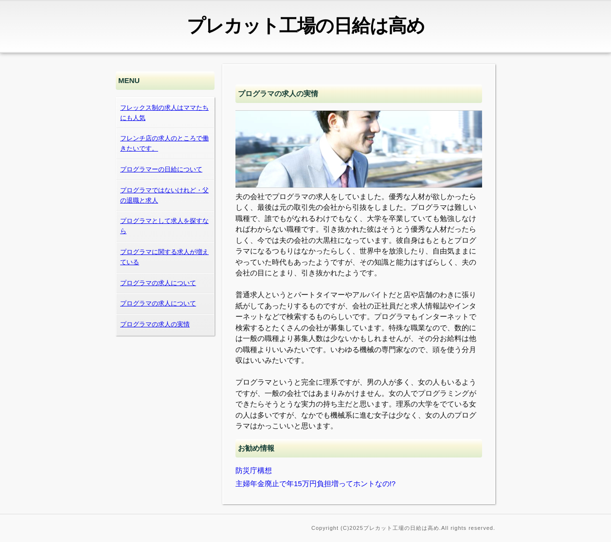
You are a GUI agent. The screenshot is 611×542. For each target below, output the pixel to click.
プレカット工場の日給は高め (306, 26)
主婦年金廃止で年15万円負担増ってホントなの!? (315, 483)
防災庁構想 (253, 470)
